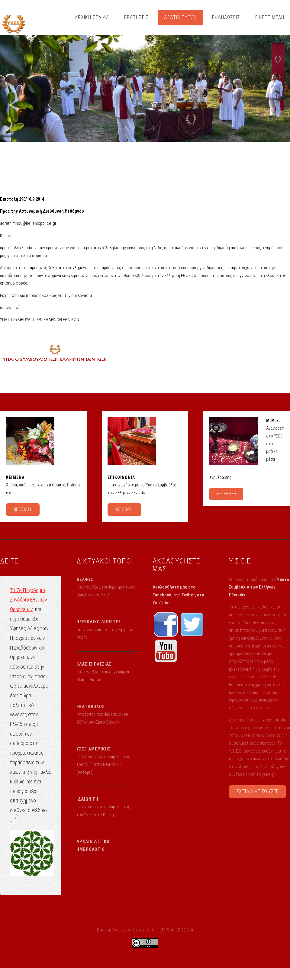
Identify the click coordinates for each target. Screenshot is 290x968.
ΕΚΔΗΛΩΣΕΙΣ (226, 17)
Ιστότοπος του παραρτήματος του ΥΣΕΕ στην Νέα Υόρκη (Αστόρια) (103, 764)
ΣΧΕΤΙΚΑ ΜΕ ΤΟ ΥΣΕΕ (257, 791)
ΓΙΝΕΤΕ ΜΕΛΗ (269, 17)
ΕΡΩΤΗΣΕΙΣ (136, 17)
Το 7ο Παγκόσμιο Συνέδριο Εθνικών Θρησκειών (28, 599)
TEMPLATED (169, 930)
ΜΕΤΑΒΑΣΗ (23, 509)
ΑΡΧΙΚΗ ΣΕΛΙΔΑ (92, 17)
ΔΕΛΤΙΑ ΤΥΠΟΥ (180, 17)
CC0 (187, 930)
